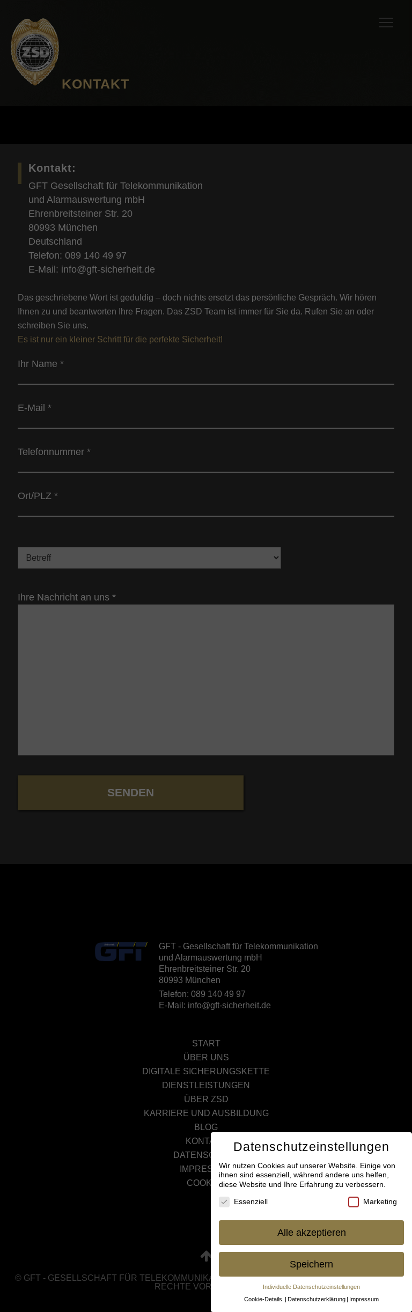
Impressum (364, 1299)
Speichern (311, 1264)
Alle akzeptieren (311, 1232)
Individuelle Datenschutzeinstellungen (311, 1287)
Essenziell (243, 1202)
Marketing (372, 1202)
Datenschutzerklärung (316, 1299)
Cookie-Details (263, 1299)
